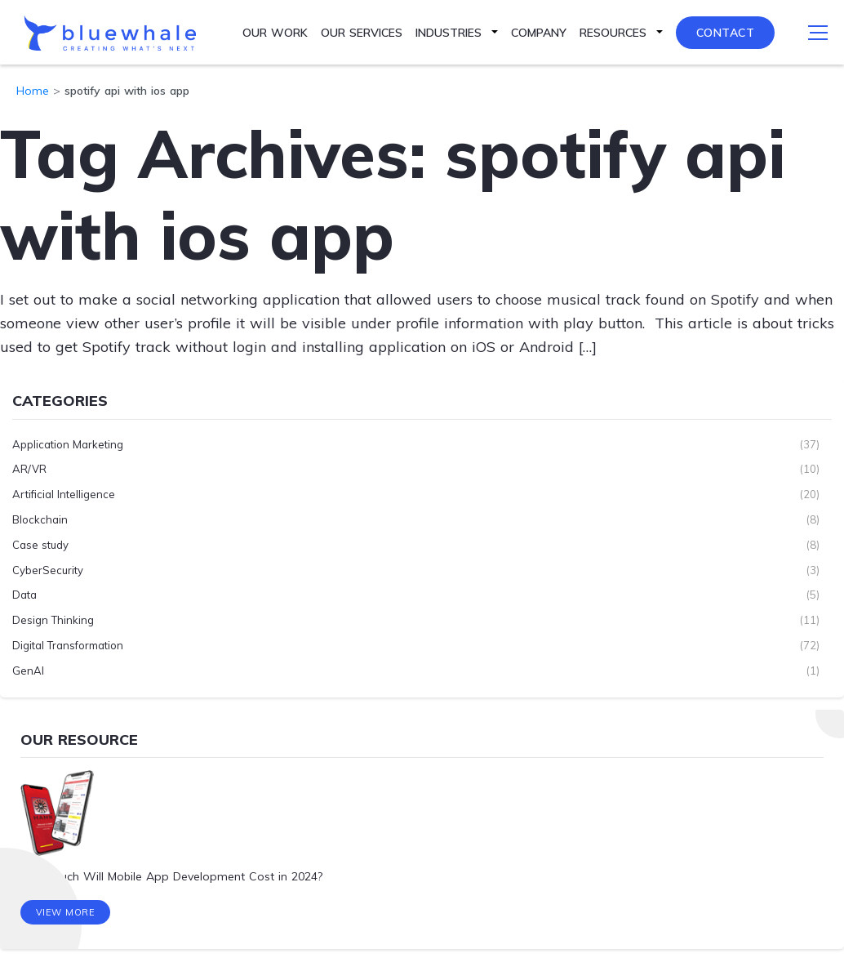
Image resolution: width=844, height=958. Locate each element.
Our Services (361, 32)
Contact (725, 32)
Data (24, 594)
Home (32, 90)
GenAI (28, 669)
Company (538, 32)
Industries (448, 32)
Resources (613, 32)
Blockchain (40, 519)
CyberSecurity (47, 569)
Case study (40, 543)
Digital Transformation (67, 645)
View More (66, 913)
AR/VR (29, 468)
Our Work (275, 32)
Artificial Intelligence (63, 494)
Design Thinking (53, 619)
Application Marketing (67, 443)
